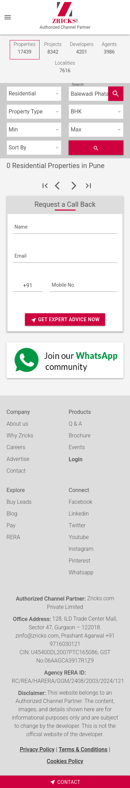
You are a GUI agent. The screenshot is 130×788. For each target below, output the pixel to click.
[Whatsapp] (65, 360)
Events (77, 447)
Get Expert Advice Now (65, 320)
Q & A (75, 423)
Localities (65, 67)
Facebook (80, 502)
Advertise (18, 459)
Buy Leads (19, 502)
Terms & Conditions (83, 749)
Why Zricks (20, 435)
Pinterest (79, 560)
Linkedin (79, 513)
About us (17, 423)
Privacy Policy (37, 749)
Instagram (81, 549)
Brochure (79, 435)
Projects (52, 48)
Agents (109, 48)
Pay (11, 525)
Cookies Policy (65, 761)
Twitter (77, 525)
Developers (82, 48)
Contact (16, 470)
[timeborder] (65, 782)
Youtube (79, 537)
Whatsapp (81, 572)
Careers (16, 447)
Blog (12, 513)
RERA (13, 537)
